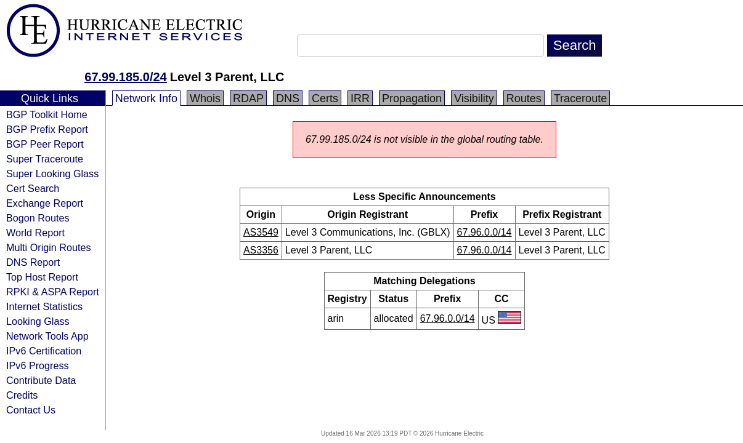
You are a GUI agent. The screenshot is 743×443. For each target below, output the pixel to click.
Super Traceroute (44, 158)
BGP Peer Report (45, 144)
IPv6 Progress (37, 365)
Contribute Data (41, 380)
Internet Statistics (44, 306)
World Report (35, 232)
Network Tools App (47, 335)
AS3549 (260, 232)
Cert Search (32, 188)
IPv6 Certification (43, 350)
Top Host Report (42, 276)
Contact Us (30, 409)
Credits (22, 395)
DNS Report (33, 262)
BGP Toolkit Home (46, 114)
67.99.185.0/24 (125, 77)
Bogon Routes (38, 217)
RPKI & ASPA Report (52, 291)
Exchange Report (44, 203)
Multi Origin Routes (48, 247)
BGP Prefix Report (47, 129)
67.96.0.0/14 (484, 232)
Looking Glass (38, 321)
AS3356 (260, 250)
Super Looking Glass (52, 173)
